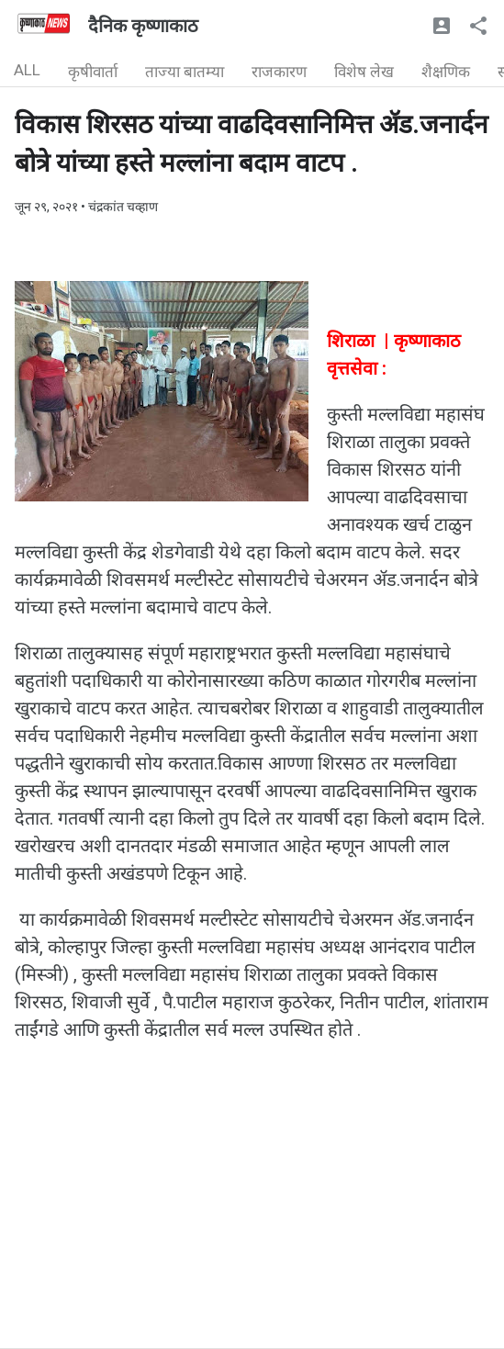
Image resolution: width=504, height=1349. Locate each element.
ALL (27, 70)
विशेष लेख (364, 71)
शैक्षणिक (445, 71)
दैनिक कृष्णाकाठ (143, 26)
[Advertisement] (252, 1219)
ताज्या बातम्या (184, 71)
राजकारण (279, 71)
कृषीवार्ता (93, 71)
